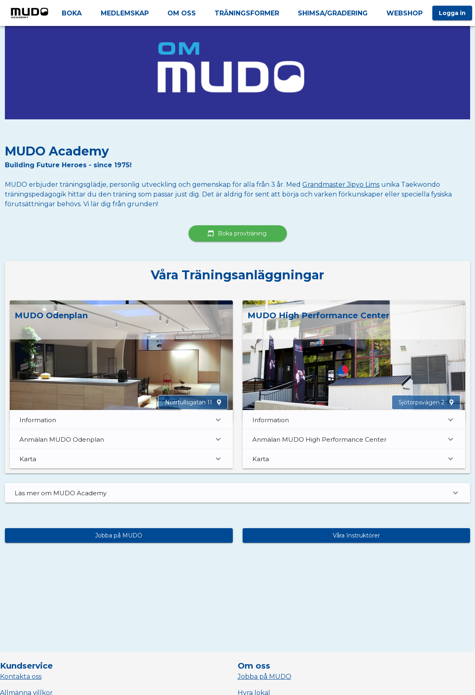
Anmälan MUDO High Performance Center (354, 439)
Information (121, 420)
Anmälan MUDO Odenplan (121, 439)
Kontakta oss (20, 676)
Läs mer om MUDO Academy (237, 493)
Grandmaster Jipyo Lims (341, 184)
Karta (121, 459)
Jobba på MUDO (264, 676)
